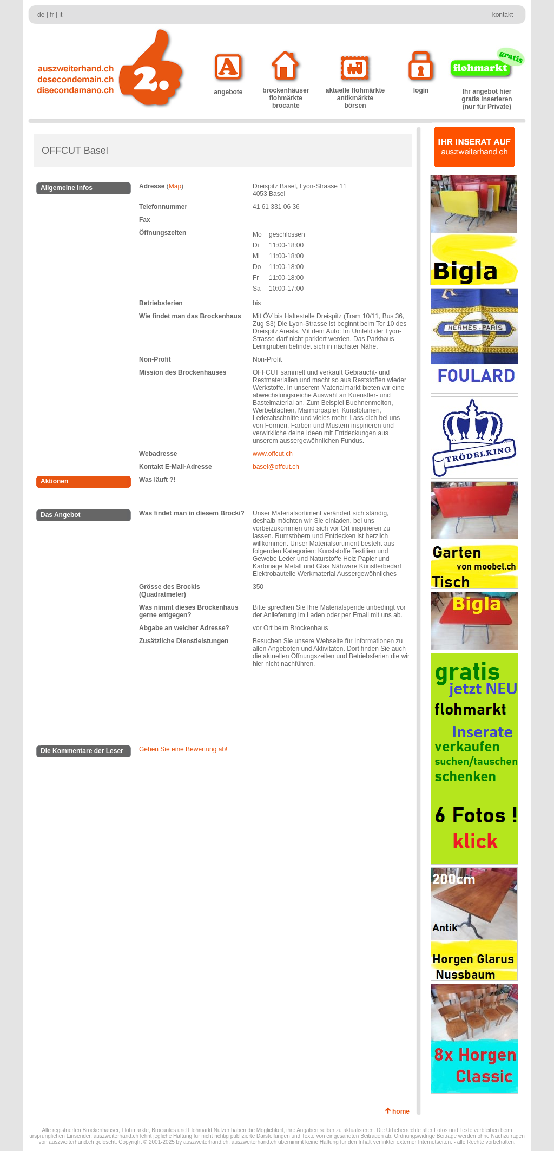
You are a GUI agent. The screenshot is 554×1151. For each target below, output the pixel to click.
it (60, 14)
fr (52, 14)
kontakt (502, 14)
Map (175, 186)
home (403, 1111)
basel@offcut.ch (276, 466)
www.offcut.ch (273, 453)
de (40, 14)
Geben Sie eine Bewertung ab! (183, 749)
